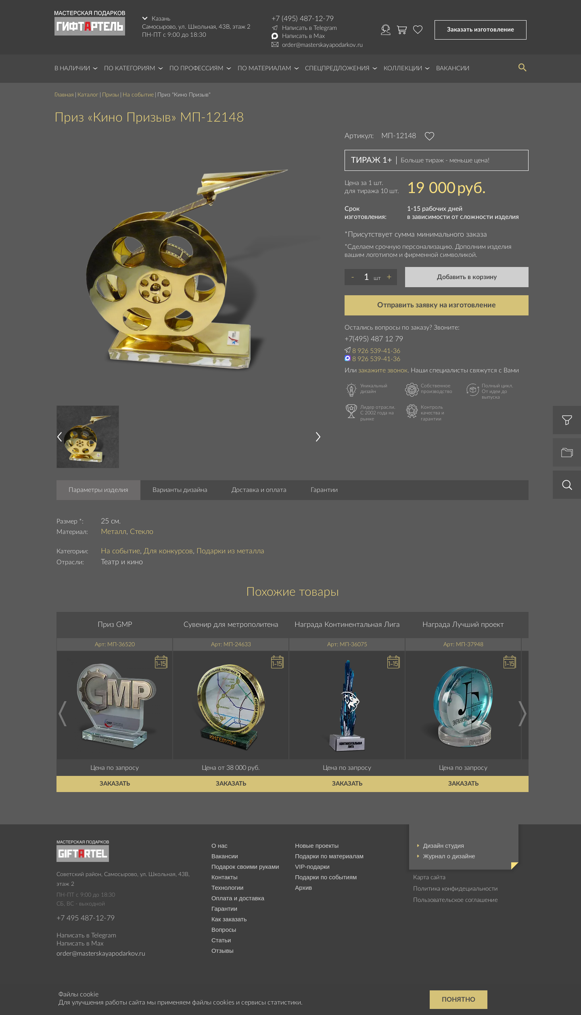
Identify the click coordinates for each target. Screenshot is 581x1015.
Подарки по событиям (326, 877)
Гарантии (324, 490)
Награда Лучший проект (463, 624)
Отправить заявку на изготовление (436, 305)
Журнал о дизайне (449, 856)
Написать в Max (303, 36)
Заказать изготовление (480, 30)
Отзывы (222, 950)
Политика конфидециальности (455, 889)
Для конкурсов (168, 551)
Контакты (224, 877)
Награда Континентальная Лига (347, 624)
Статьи (221, 940)
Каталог (87, 95)
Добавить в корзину (467, 277)
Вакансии (452, 68)
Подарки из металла (230, 551)
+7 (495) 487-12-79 (303, 19)
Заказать (115, 784)
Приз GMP (115, 624)
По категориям (129, 68)
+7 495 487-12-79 (85, 918)
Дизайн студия (443, 845)
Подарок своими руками (245, 866)
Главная (64, 95)
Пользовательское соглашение (455, 900)
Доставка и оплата (259, 490)
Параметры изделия (98, 490)
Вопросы (223, 929)
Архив (303, 887)
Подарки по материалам (329, 856)
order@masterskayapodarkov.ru (322, 45)
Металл (113, 532)
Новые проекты (317, 845)
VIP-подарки (312, 866)
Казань (161, 19)
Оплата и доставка (237, 898)
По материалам (264, 68)
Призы (110, 95)
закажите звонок (383, 370)
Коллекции (403, 68)
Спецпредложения (337, 68)
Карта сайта (429, 877)
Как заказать (229, 919)
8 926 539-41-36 (376, 351)
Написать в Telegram (309, 28)
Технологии (227, 887)
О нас (219, 845)
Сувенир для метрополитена (231, 624)
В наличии (72, 68)
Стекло (141, 532)
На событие (138, 95)
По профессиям (196, 68)
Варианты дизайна (180, 490)
